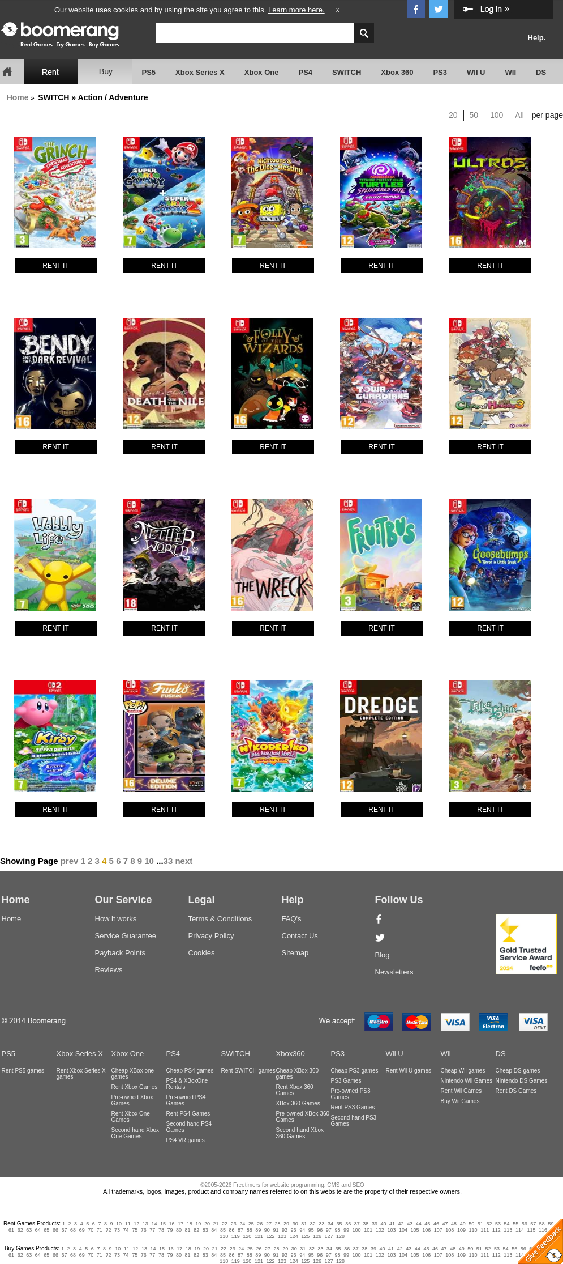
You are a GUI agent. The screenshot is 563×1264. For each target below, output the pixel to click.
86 (232, 1230)
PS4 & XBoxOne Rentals (187, 1084)
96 (320, 1230)
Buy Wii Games (460, 1101)
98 (337, 1230)
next (183, 861)
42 (401, 1224)
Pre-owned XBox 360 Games (303, 1116)
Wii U (394, 1053)
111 (484, 1230)
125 (305, 1236)
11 (128, 1224)
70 (90, 1230)
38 (365, 1224)
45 (427, 1224)
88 (249, 1230)
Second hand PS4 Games (189, 1127)
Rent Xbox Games (134, 1087)
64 (38, 1230)
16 (172, 1224)
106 (426, 1230)
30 (295, 1224)
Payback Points (120, 952)
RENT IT (55, 266)
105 (415, 1230)
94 (302, 1230)
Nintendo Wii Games (467, 1081)
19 (198, 1224)
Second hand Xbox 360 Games (300, 1133)
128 (340, 1236)
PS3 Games (346, 1081)
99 (346, 1230)
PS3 (440, 72)
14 (154, 1224)
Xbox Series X (200, 72)
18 (189, 1224)
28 (278, 1224)
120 (247, 1236)
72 (108, 1230)
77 (152, 1230)
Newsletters (394, 972)
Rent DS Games (516, 1091)
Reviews (109, 969)
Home (18, 97)
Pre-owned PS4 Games (186, 1100)
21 (215, 1224)
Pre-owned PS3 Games (351, 1094)
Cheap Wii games (463, 1070)
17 (180, 1224)
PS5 (149, 72)
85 (223, 1230)
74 (126, 1230)
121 (259, 1236)
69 (82, 1230)
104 (403, 1230)
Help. (537, 37)
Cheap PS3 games (355, 1070)
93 (293, 1230)
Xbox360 (290, 1053)
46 (436, 1224)
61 (11, 1230)
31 (304, 1224)
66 (55, 1230)
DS (541, 72)
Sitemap (295, 952)
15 (163, 1224)
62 (20, 1230)
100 (496, 115)
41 (392, 1224)
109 (461, 1230)
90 (267, 1230)
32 (313, 1224)
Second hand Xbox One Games (135, 1133)
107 (438, 1230)
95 (311, 1230)
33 (168, 861)
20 (453, 115)
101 (368, 1230)
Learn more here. (296, 10)
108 (449, 1230)
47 (445, 1224)
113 (508, 1230)
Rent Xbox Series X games (81, 1073)
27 (269, 1224)
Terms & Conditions (220, 918)
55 (515, 1224)
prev (70, 861)
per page (547, 115)
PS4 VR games (185, 1140)
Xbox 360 (397, 72)
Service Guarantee (125, 935)
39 (374, 1224)
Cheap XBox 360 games (297, 1073)
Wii (446, 1053)
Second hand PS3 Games (354, 1120)
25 (251, 1224)
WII (511, 72)
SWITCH (346, 72)
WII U (476, 72)
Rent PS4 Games (188, 1113)
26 (260, 1224)
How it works (116, 918)
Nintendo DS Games (522, 1081)
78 (161, 1230)
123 (282, 1236)
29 (286, 1224)
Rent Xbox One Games (130, 1116)
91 (275, 1230)
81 (188, 1230)
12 (136, 1224)
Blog (382, 955)
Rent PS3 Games (353, 1107)
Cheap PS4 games (190, 1070)
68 (73, 1230)
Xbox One (261, 72)
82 (196, 1230)
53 (498, 1224)
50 (474, 115)
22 (224, 1224)
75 (134, 1230)
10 (149, 861)
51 (480, 1224)
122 (271, 1236)
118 (224, 1236)
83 (205, 1230)
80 (179, 1230)
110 (473, 1230)
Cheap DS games (518, 1070)
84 (214, 1230)
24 (242, 1224)
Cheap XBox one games (132, 1073)
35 (339, 1224)
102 (380, 1230)
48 (454, 1224)
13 (145, 1224)
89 (258, 1230)
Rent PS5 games (23, 1070)
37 (357, 1224)
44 (419, 1224)
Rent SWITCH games (248, 1070)
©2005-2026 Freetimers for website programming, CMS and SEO (282, 1185)
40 (383, 1224)
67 (64, 1230)
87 (240, 1230)
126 (317, 1236)
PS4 (305, 72)
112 (496, 1230)
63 (29, 1230)
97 (329, 1230)
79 (170, 1230)
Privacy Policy (211, 935)
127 (328, 1236)
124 (294, 1236)
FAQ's (292, 918)
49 (463, 1224)
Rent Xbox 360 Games (294, 1090)
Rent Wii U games (409, 1070)
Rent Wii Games (461, 1091)
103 (391, 1230)
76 (144, 1230)
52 (489, 1224)
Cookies (201, 952)
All (519, 115)
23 (234, 1224)
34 (330, 1224)
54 (507, 1224)
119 (235, 1236)
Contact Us (300, 935)
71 (99, 1230)
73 (117, 1230)
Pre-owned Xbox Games (132, 1100)
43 (409, 1224)
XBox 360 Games (298, 1103)
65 (46, 1230)
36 (348, 1224)
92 (284, 1230)
